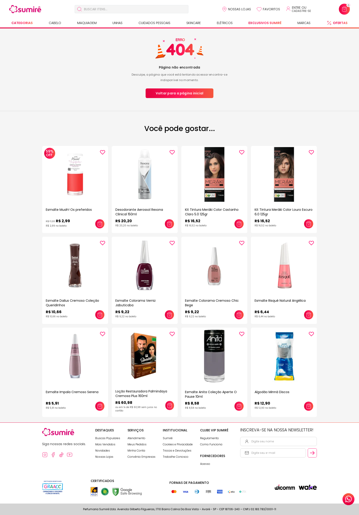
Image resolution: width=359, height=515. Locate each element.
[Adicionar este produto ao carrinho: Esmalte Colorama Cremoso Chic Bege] (239, 314)
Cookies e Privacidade (178, 444)
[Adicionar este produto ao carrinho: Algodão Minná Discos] (308, 406)
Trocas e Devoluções (177, 450)
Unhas (117, 23)
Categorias (22, 23)
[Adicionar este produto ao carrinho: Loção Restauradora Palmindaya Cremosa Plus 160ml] (169, 405)
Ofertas (340, 23)
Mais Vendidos (105, 444)
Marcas (303, 23)
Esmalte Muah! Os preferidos (69, 209)
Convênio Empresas (141, 457)
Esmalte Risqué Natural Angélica (280, 300)
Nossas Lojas (239, 9)
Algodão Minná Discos (272, 392)
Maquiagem (87, 23)
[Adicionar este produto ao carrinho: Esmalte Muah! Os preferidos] (99, 223)
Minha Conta (136, 450)
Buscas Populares (107, 438)
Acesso (205, 464)
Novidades (102, 450)
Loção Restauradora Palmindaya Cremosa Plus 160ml (141, 393)
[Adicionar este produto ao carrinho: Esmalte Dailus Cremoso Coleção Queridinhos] (99, 314)
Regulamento (209, 438)
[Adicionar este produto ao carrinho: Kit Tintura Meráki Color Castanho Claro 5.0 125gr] (239, 223)
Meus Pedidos (137, 444)
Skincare (193, 23)
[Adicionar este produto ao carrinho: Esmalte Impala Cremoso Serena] (99, 406)
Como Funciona (211, 444)
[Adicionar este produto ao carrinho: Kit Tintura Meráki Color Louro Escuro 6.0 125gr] (308, 223)
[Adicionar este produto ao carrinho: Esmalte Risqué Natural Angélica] (308, 314)
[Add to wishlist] (102, 152)
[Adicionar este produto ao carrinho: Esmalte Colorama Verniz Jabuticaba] (169, 314)
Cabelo (55, 23)
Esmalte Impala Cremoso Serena (72, 392)
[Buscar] (79, 9)
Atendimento (136, 438)
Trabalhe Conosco (175, 457)
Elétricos (225, 23)
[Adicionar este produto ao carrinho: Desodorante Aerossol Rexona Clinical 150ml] (169, 223)
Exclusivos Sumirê (264, 23)
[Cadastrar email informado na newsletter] (312, 452)
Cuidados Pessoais (154, 23)
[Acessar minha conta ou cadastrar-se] (298, 9)
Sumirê (168, 438)
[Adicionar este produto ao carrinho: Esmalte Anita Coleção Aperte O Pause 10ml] (239, 406)
